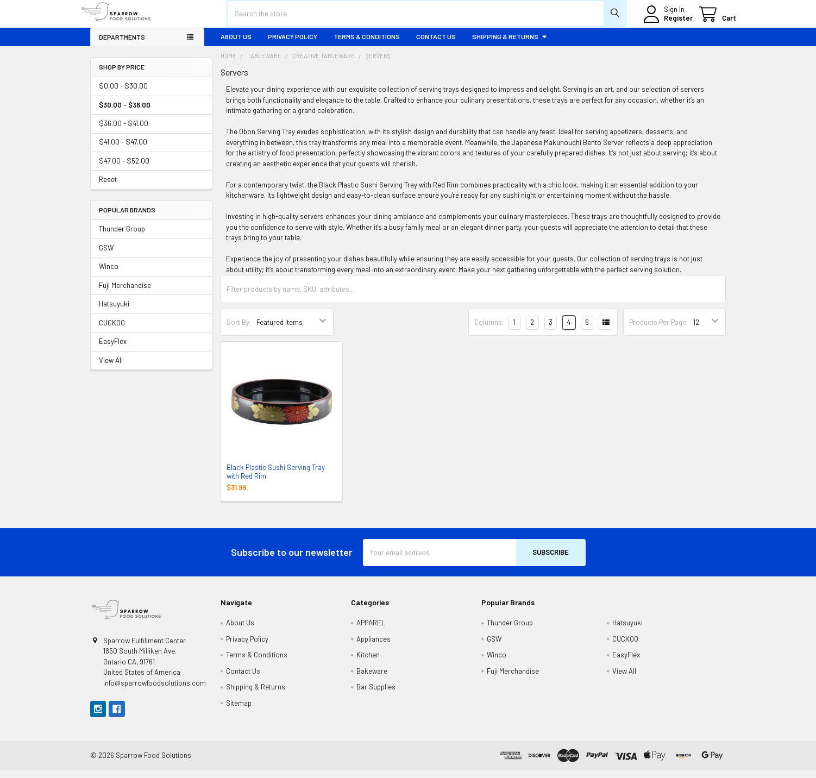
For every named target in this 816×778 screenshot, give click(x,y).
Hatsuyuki (114, 312)
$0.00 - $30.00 (123, 93)
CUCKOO (112, 330)
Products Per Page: (658, 329)
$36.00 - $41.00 (123, 131)
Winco (108, 274)
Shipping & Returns (510, 44)
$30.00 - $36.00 (124, 112)
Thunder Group (122, 237)
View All (111, 367)
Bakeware (371, 678)
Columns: (489, 329)
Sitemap (239, 710)
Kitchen (368, 662)
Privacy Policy (292, 44)
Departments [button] (122, 44)
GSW (106, 255)
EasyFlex (113, 349)
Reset (108, 187)
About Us (236, 44)
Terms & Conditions (367, 44)
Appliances (373, 646)
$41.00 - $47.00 (123, 150)
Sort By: (239, 329)
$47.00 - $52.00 (124, 168)
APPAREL (370, 630)
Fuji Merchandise (125, 292)
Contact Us (436, 44)
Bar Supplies (376, 694)
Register (668, 23)
